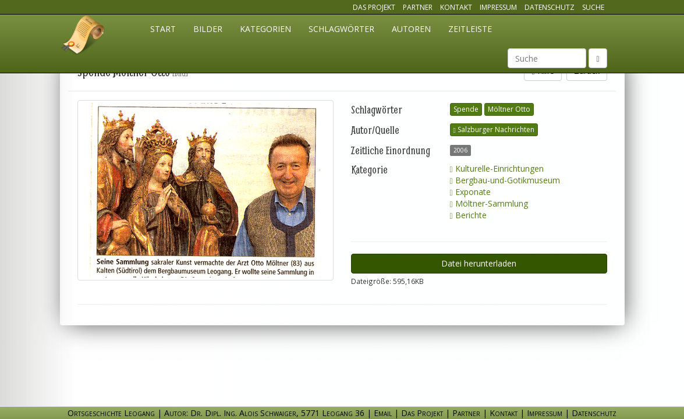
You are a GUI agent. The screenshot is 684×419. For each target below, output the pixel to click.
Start (163, 28)
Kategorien (265, 28)
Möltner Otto (509, 109)
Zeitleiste (470, 28)
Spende (466, 109)
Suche (593, 7)
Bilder (207, 28)
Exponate (470, 191)
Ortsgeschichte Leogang (83, 36)
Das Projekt (374, 7)
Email (383, 412)
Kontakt (456, 7)
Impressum (498, 7)
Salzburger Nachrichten (493, 129)
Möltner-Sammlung (489, 203)
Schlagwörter (341, 28)
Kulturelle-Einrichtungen (497, 168)
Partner (418, 7)
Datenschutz (549, 7)
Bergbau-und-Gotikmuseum (505, 180)
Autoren (411, 28)
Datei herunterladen (478, 263)
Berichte (468, 215)
